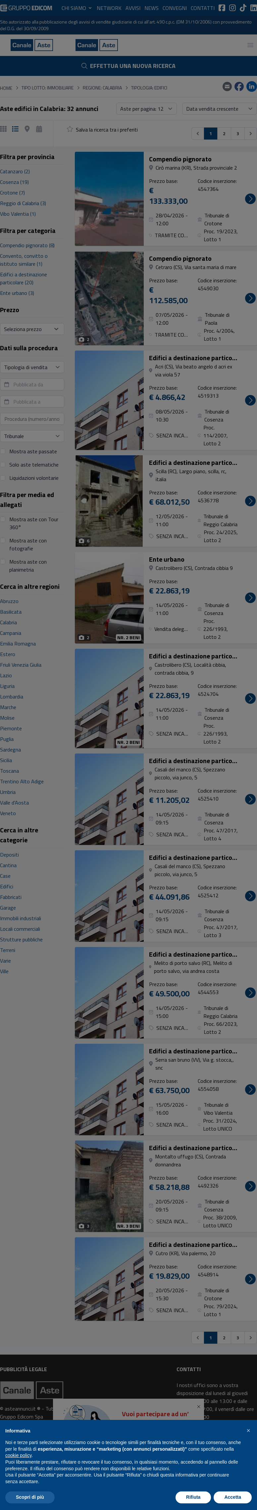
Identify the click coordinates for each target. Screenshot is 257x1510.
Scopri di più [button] (30, 1497)
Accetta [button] (232, 1497)
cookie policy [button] (18, 1455)
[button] (248, 1430)
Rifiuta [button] (193, 1497)
